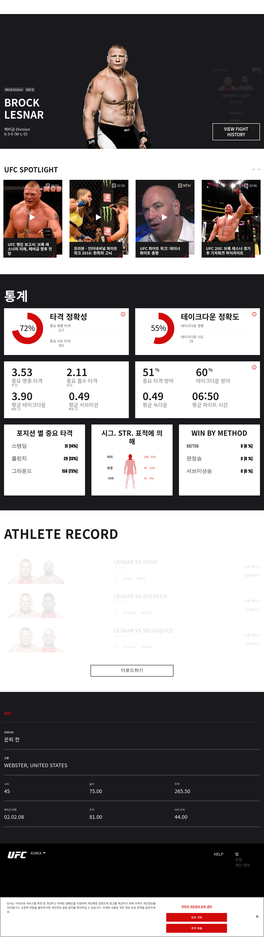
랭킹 (28, 16)
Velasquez (158, 623)
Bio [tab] (7, 713)
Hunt (150, 555)
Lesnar (124, 555)
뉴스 (63, 16)
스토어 (239, 16)
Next (258, 169)
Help (218, 854)
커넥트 (189, 16)
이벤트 (12, 16)
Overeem (155, 589)
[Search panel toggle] (250, 16)
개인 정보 (242, 865)
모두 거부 (196, 917)
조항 (238, 859)
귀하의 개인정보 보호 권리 (196, 906)
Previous (253, 169)
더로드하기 (132, 671)
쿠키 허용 (196, 928)
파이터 (46, 16)
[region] (132, 917)
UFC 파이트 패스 (214, 16)
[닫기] (257, 916)
